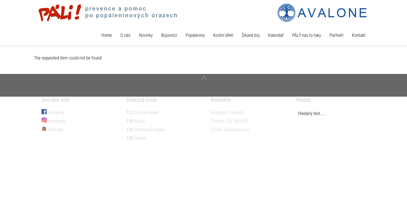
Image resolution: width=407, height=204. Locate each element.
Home (106, 35)
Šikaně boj (251, 35)
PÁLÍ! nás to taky (306, 35)
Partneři (336, 35)
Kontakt (358, 35)
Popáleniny (195, 35)
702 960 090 (237, 121)
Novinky (146, 35)
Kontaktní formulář (227, 112)
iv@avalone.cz (236, 129)
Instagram (54, 121)
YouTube (52, 129)
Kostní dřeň (223, 35)
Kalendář (276, 35)
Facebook (53, 112)
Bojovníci (169, 35)
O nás (125, 35)
